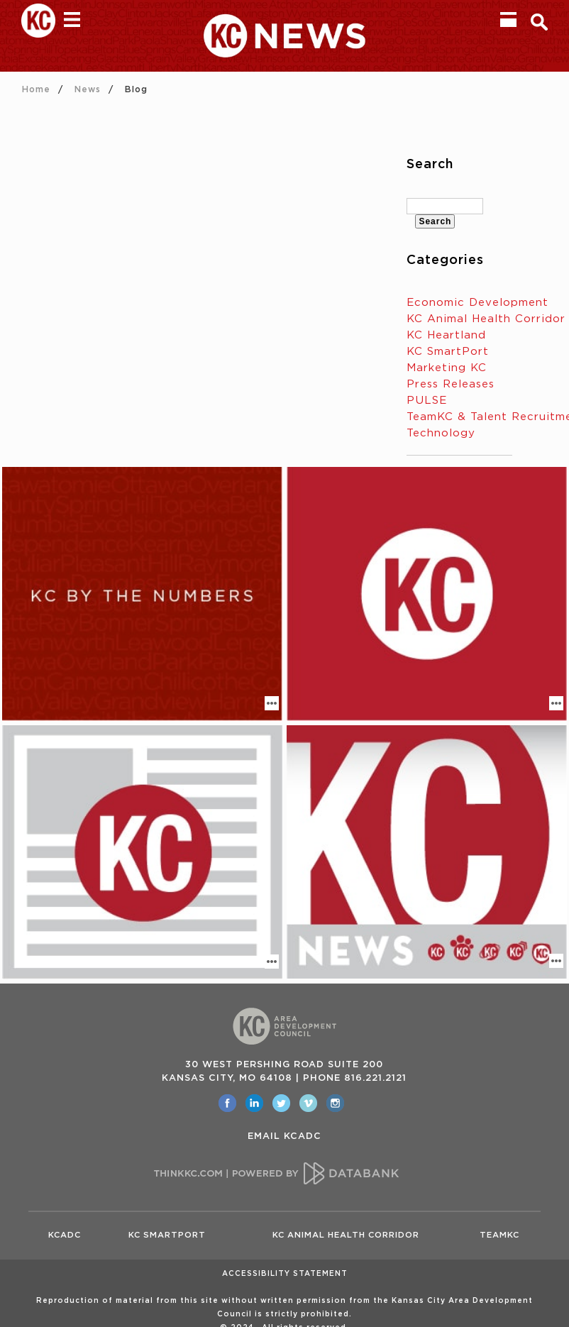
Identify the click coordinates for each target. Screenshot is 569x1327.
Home (36, 89)
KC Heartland (446, 335)
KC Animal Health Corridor (486, 319)
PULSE (427, 400)
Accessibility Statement (285, 1273)
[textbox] (444, 206)
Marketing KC (447, 368)
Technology (441, 433)
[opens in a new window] (227, 1103)
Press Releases (451, 384)
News (87, 89)
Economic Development (477, 302)
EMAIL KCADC (284, 1136)
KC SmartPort (448, 351)
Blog (136, 89)
